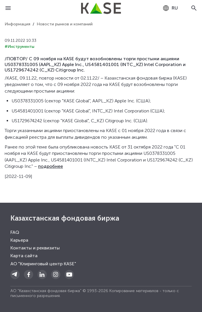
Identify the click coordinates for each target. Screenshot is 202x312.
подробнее (50, 166)
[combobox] (170, 8)
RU (170, 8)
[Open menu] (8, 8)
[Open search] (194, 8)
